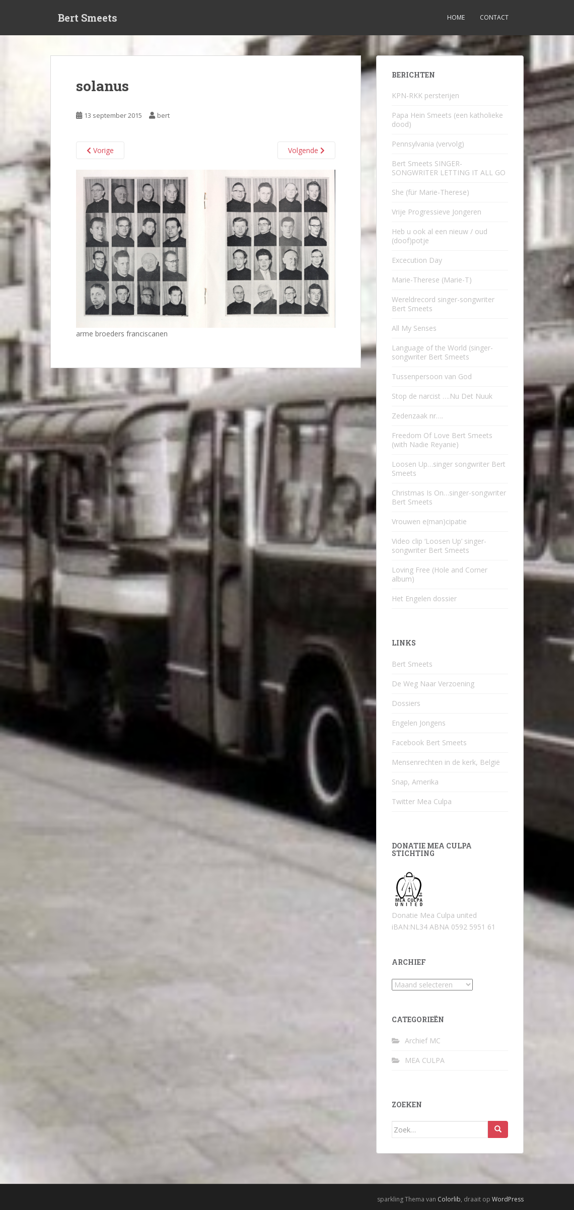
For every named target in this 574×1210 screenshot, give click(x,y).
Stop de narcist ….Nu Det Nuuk (442, 396)
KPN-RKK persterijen (425, 95)
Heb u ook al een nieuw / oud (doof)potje (439, 236)
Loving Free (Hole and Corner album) (439, 574)
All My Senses (414, 328)
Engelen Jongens (419, 723)
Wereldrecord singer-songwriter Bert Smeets (443, 304)
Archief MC (423, 1040)
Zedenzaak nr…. (417, 415)
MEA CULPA (425, 1060)
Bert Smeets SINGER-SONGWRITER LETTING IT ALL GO (449, 168)
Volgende (306, 150)
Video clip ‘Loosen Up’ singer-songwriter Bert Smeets (439, 545)
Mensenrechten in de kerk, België (446, 762)
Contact (494, 17)
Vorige (100, 150)
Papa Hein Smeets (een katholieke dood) (447, 119)
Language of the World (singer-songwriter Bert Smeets (442, 352)
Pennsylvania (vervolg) (428, 144)
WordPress (508, 1199)
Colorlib (449, 1199)
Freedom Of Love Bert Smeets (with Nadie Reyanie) (442, 440)
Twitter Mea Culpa (422, 801)
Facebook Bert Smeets (429, 742)
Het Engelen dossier (424, 598)
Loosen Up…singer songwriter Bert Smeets (449, 468)
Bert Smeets (87, 17)
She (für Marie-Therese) (430, 192)
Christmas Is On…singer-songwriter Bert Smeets (449, 497)
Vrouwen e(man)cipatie (429, 521)
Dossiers (406, 703)
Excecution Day (417, 260)
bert (163, 115)
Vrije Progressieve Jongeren (436, 212)
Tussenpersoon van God (432, 376)
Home (456, 17)
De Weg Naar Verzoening (433, 683)
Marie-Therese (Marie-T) (432, 279)
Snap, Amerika (415, 782)
